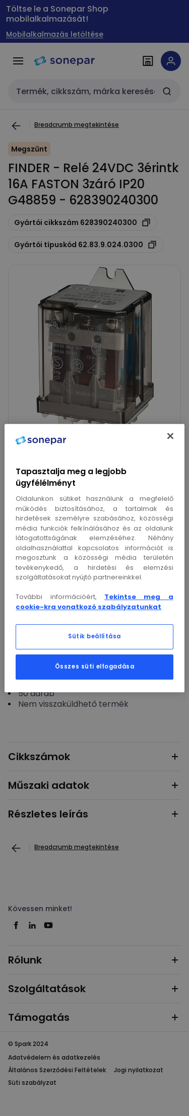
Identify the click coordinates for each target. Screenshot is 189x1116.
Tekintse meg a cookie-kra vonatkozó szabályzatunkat (94, 602)
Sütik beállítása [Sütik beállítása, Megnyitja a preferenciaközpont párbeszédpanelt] (94, 636)
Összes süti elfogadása (95, 666)
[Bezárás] (170, 436)
